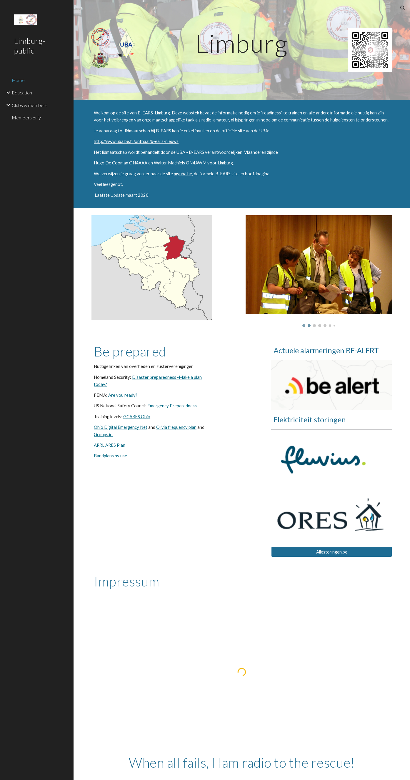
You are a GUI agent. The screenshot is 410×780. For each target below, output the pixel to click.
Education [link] (22, 92)
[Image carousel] (319, 271)
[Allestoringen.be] (331, 552)
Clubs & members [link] (29, 105)
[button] (403, 8)
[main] (242, 43)
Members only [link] (26, 117)
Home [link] (18, 80)
